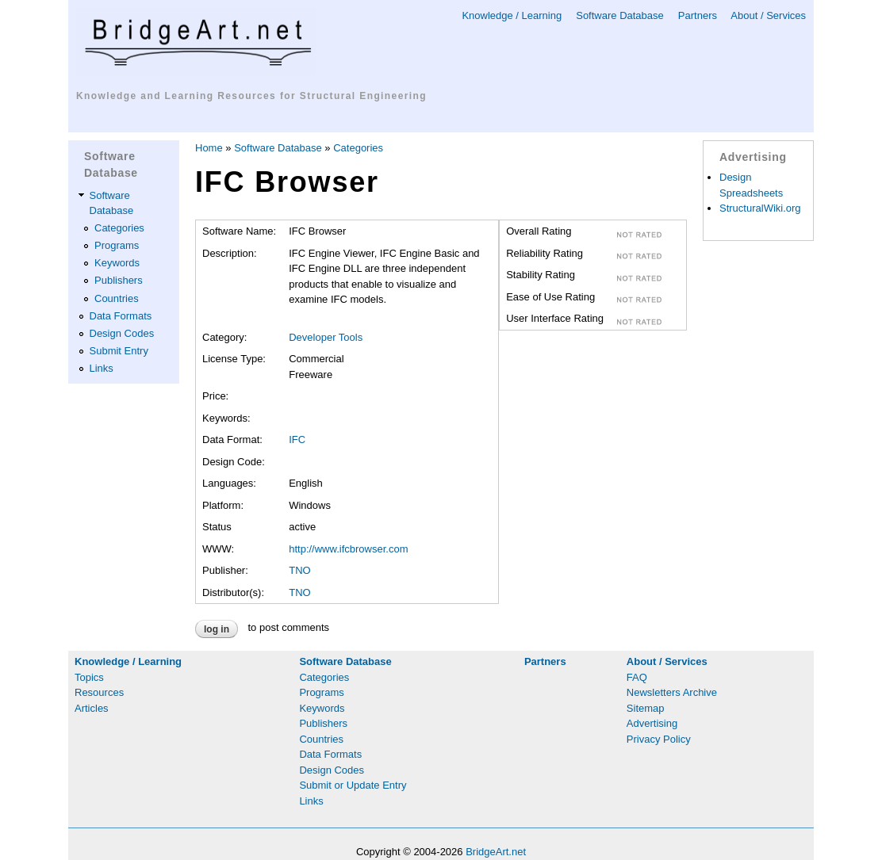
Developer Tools (325, 337)
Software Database (620, 15)
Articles (92, 708)
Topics (89, 677)
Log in (216, 629)
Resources (99, 692)
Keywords (117, 263)
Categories (119, 228)
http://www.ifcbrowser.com (348, 549)
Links (101, 368)
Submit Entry (119, 351)
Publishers (118, 280)
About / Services (768, 15)
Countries (116, 298)
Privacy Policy (659, 739)
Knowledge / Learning (512, 15)
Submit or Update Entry (352, 785)
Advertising (652, 723)
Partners (697, 15)
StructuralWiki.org (760, 208)
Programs (116, 245)
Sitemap (646, 708)
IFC (297, 439)
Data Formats (121, 316)
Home (209, 148)
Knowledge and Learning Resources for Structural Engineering (251, 95)
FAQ (637, 677)
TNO (299, 570)
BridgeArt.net (496, 852)
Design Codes (122, 333)
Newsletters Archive (672, 692)
